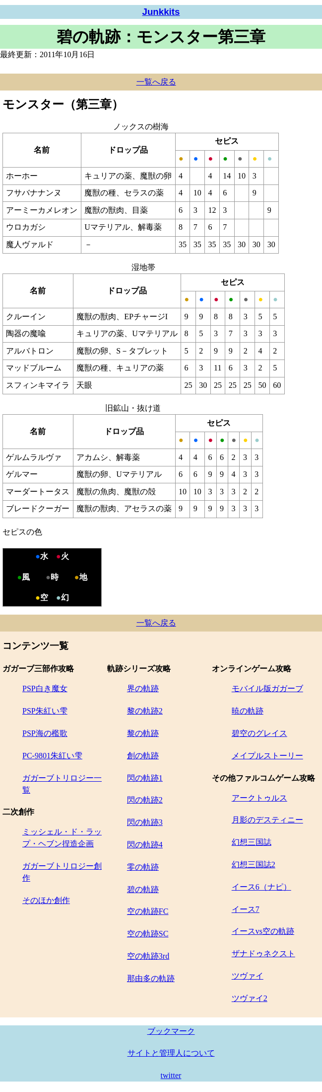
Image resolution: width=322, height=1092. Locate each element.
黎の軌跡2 (145, 711)
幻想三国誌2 (253, 864)
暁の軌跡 (247, 711)
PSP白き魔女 (44, 688)
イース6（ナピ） (261, 887)
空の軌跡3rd (148, 956)
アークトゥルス (259, 798)
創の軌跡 (143, 755)
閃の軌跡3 (145, 822)
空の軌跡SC (148, 933)
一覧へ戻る (156, 82)
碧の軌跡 (143, 889)
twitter (171, 1075)
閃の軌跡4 (145, 844)
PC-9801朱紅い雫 (52, 755)
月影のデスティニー (267, 820)
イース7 (245, 909)
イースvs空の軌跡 (263, 931)
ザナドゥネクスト (263, 953)
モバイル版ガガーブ (267, 688)
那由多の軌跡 (151, 978)
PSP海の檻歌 (44, 733)
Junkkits (161, 11)
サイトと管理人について (171, 1053)
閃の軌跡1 (145, 778)
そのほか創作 (46, 900)
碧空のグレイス (259, 733)
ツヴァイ (247, 976)
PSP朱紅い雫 (44, 711)
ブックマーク (171, 1031)
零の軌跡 (143, 867)
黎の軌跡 (143, 733)
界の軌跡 (143, 688)
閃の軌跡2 (145, 800)
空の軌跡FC (148, 911)
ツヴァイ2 (249, 998)
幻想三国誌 (251, 842)
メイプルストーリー (267, 755)
